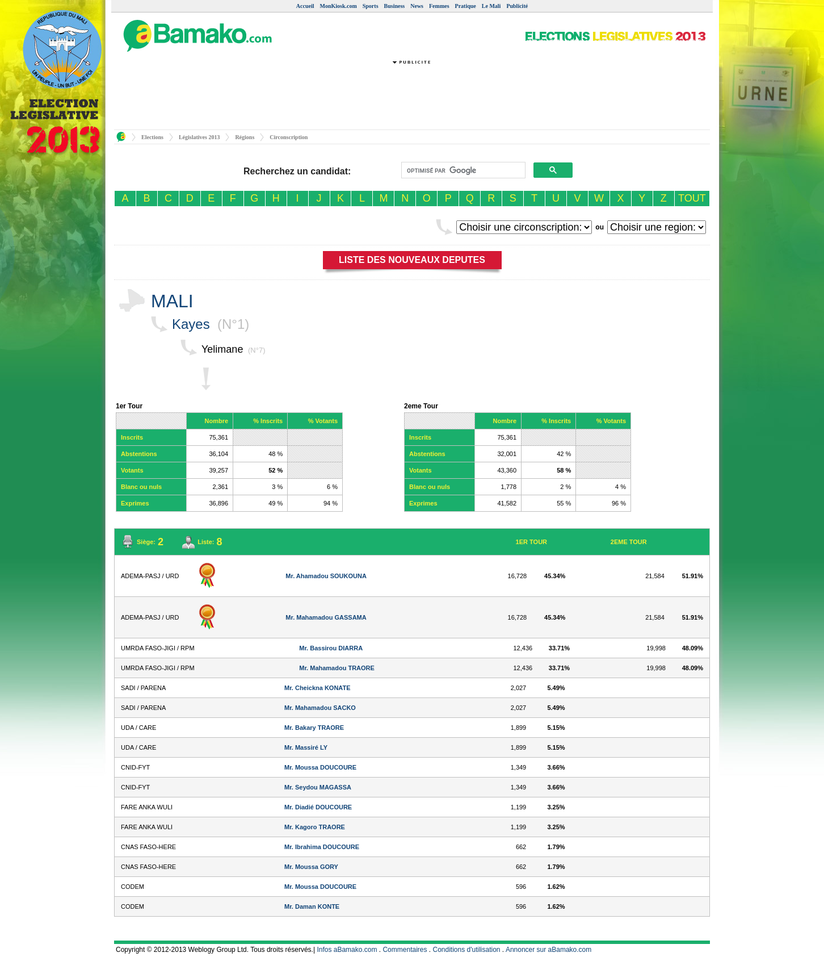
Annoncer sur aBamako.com (548, 950)
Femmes (439, 6)
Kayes (191, 324)
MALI (172, 301)
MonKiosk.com (337, 6)
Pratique (465, 6)
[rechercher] (462, 170)
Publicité (517, 6)
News (416, 6)
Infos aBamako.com (347, 950)
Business (394, 6)
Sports (371, 6)
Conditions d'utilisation (467, 950)
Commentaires (404, 950)
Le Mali (491, 6)
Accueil (305, 6)
